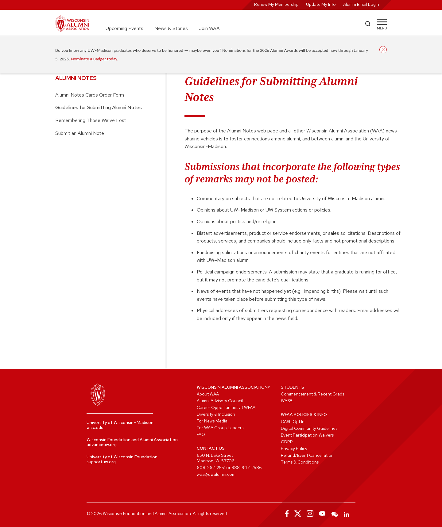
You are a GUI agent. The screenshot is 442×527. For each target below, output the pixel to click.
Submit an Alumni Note (79, 133)
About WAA (208, 394)
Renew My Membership (276, 4)
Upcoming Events (124, 28)
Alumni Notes (76, 78)
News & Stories (171, 28)
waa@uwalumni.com (216, 474)
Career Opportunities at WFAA (226, 407)
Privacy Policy (294, 448)
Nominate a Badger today (94, 59)
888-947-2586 (246, 467)
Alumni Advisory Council (220, 400)
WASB (287, 400)
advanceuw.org (102, 444)
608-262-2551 (211, 467)
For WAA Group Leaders (220, 427)
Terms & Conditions (300, 462)
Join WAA (209, 28)
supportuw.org (101, 461)
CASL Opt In (292, 421)
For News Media (212, 421)
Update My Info (321, 4)
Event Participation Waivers (307, 435)
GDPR (287, 442)
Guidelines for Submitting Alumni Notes (98, 107)
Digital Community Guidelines (309, 428)
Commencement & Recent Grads (312, 394)
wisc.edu (95, 427)
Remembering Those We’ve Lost (90, 120)
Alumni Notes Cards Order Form (89, 95)
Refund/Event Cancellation (307, 455)
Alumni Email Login (361, 4)
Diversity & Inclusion (216, 414)
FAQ (201, 434)
